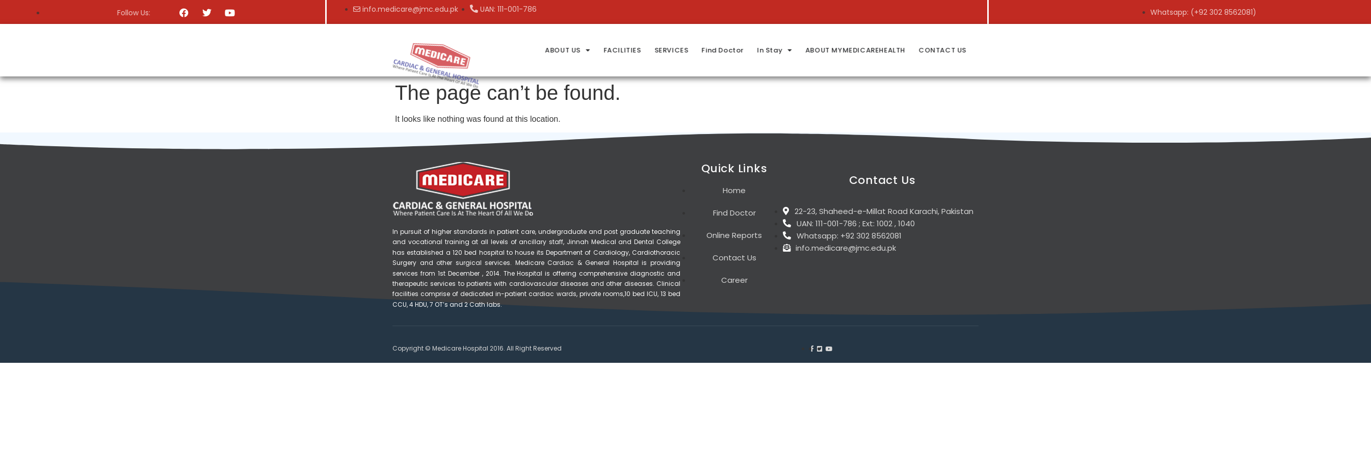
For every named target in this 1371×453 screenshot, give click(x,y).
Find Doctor (905, 50)
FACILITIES (806, 50)
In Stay (956, 50)
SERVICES (854, 50)
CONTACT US (1122, 50)
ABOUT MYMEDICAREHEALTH (1036, 50)
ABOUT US (751, 50)
